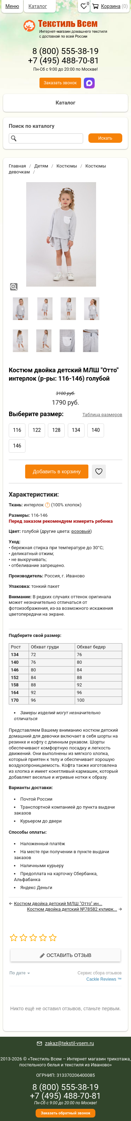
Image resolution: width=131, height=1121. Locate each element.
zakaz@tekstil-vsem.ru (69, 1043)
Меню (12, 6)
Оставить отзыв (65, 955)
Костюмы (67, 166)
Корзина (111, 6)
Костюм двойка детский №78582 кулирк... (72, 909)
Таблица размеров (102, 414)
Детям (41, 166)
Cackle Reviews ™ (104, 979)
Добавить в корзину (57, 471)
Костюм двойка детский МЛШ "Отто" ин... (58, 903)
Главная (17, 166)
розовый (81, 531)
